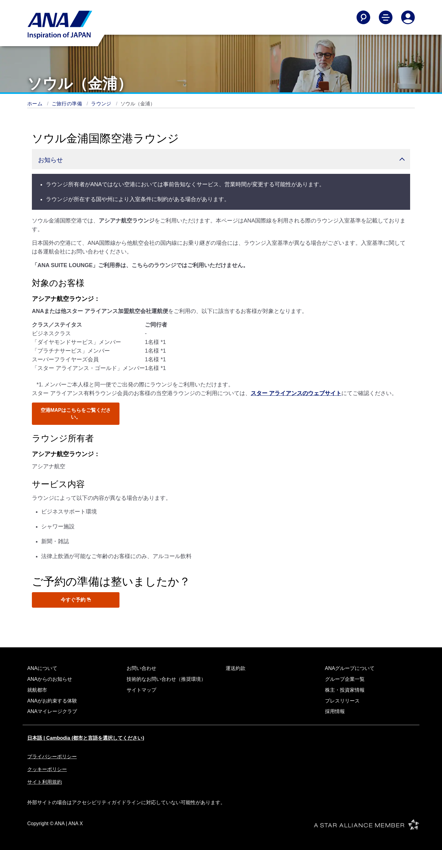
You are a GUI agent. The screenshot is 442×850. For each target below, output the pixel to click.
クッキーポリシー (47, 769)
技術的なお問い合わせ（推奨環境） (166, 679)
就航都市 (37, 690)
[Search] (363, 17)
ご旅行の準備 (68, 103)
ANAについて (42, 668)
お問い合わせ (141, 668)
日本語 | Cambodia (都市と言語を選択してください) (85, 738)
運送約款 (235, 668)
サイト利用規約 (44, 782)
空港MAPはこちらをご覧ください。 (76, 413)
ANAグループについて (350, 668)
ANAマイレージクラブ (52, 711)
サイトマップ (141, 690)
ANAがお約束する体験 (52, 700)
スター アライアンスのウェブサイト (296, 393)
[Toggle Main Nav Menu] (385, 17)
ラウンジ (102, 103)
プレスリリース (342, 700)
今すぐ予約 (75, 599)
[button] (221, 159)
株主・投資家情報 (345, 690)
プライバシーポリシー (52, 756)
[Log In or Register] (408, 17)
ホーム (35, 103)
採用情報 (335, 711)
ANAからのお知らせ (49, 679)
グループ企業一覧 (345, 679)
